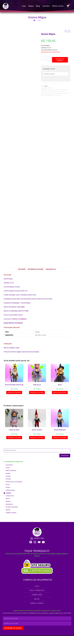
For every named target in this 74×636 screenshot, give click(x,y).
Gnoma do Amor (14, 430)
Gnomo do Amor (37, 430)
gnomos (54, 95)
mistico (59, 95)
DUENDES (8, 479)
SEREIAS (8, 510)
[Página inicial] (34, 20)
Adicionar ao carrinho (59, 59)
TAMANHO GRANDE (11, 512)
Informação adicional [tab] (36, 269)
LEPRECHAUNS (10, 496)
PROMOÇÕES (9, 504)
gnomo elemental (55, 93)
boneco (46, 89)
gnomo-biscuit (65, 93)
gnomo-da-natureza (46, 95)
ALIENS (8, 467)
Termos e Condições (19, 319)
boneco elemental (62, 89)
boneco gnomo (45, 91)
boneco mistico (54, 91)
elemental (43, 93)
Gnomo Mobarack (60, 430)
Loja (24, 6)
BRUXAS (8, 473)
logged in (19, 352)
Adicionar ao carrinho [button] (14, 392)
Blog (38, 6)
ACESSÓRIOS (9, 465)
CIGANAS (8, 476)
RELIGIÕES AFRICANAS (12, 507)
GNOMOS (49, 88)
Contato (46, 6)
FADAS (8, 484)
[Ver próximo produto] (69, 31)
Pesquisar (64, 455)
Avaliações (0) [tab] (51, 269)
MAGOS (8, 498)
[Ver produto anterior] (66, 31)
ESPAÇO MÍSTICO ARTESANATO (14, 481)
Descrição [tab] (22, 269)
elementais (62, 91)
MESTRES (8, 501)
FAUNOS (8, 487)
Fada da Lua (37, 384)
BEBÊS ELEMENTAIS (11, 470)
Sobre (31, 6)
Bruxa (60, 384)
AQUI (22, 307)
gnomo (49, 93)
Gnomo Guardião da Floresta (14, 384)
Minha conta (57, 6)
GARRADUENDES (10, 490)
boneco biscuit (53, 89)
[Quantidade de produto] (46, 58)
